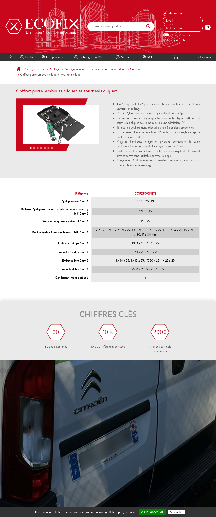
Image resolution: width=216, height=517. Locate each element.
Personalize (176, 512)
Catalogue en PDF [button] (89, 57)
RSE (147, 57)
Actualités (125, 57)
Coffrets (135, 69)
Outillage (54, 69)
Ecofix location (204, 57)
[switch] (166, 34)
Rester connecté (181, 35)
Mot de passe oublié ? (176, 40)
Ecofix (27, 57)
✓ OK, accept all (152, 512)
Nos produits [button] (52, 57)
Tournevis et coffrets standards (107, 69)
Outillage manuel (74, 69)
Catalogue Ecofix (34, 69)
